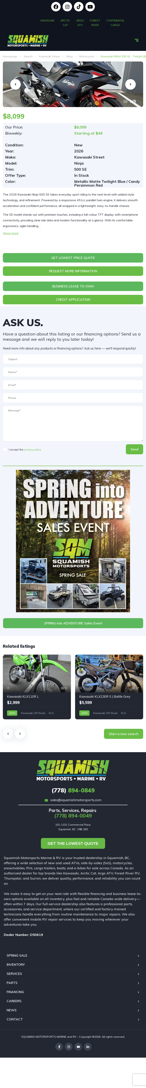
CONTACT (15, 1019)
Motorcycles (86, 56)
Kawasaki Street (49, 56)
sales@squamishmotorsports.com (73, 800)
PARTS (12, 983)
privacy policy (32, 449)
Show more (10, 233)
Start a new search (123, 734)
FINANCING (15, 992)
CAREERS (14, 1001)
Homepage (10, 56)
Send (134, 449)
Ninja (69, 56)
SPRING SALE (17, 955)
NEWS (12, 1010)
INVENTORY (16, 964)
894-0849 (73, 790)
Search (28, 56)
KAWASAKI (47, 20)
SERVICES (14, 974)
